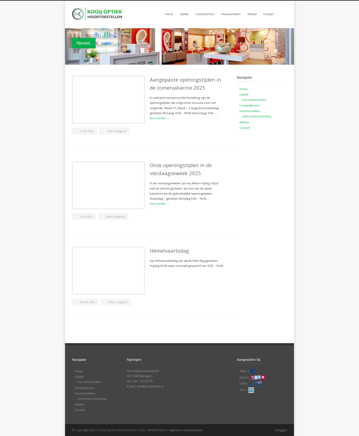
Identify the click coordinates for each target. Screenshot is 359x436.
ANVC (243, 371)
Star (242, 390)
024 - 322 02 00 (143, 381)
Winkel (251, 14)
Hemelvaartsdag (169, 250)
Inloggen (281, 430)
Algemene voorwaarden (185, 430)
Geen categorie (116, 131)
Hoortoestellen (231, 14)
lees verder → (159, 118)
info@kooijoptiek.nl (149, 386)
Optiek (184, 14)
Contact (268, 14)
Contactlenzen (205, 14)
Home (169, 14)
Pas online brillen (254, 100)
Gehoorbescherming (256, 116)
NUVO (243, 377)
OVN (242, 383)
